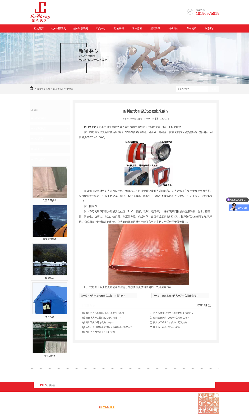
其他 (37, 149)
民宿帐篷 (49, 278)
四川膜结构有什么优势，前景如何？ (108, 295)
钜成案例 (119, 28)
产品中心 (101, 28)
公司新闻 (40, 118)
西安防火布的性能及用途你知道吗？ (104, 317)
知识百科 (40, 138)
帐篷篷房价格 (49, 239)
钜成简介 (173, 28)
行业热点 (68, 89)
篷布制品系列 (80, 28)
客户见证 (137, 28)
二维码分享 (164, 119)
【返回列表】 (201, 305)
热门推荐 (40, 159)
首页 (48, 89)
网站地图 (34, 404)
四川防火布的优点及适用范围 (100, 332)
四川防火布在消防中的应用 (166, 327)
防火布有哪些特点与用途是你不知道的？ (173, 312)
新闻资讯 (155, 28)
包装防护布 (49, 355)
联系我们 (210, 28)
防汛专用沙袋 (49, 200)
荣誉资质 (191, 28)
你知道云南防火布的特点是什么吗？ (180, 295)
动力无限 (92, 407)
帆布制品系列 (58, 28)
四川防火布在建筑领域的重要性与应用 (105, 312)
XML (48, 404)
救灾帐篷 (49, 316)
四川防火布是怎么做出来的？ (100, 322)
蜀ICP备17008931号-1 (73, 404)
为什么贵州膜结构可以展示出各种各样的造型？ (109, 327)
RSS (42, 404)
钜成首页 (39, 28)
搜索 (213, 89)
